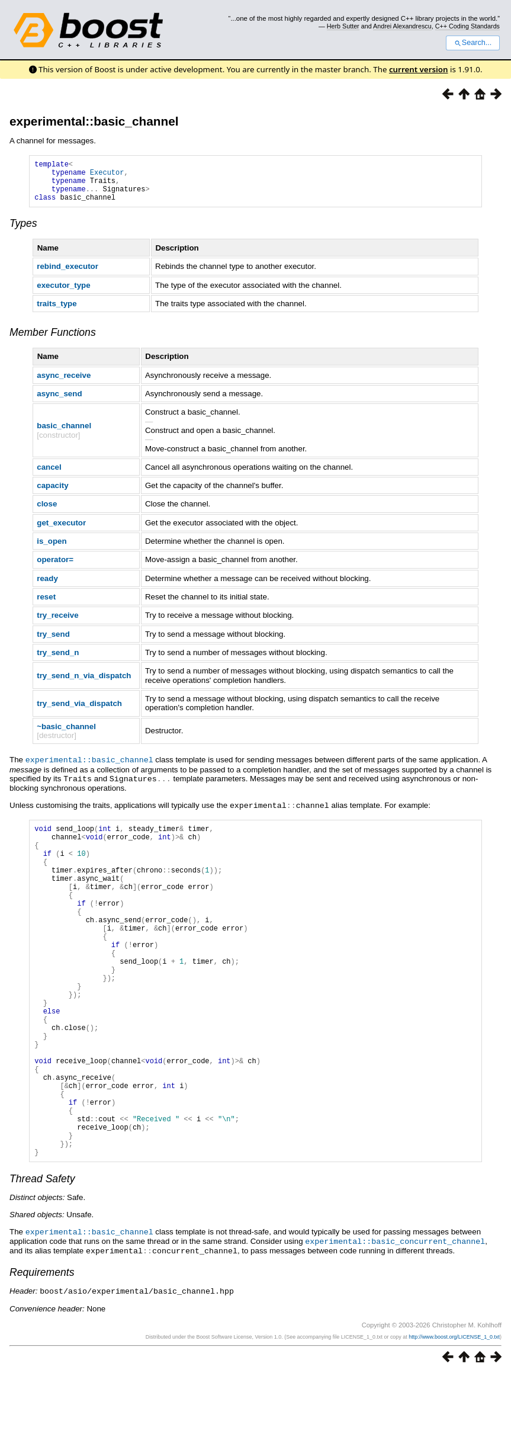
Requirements (42, 1349)
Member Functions (52, 341)
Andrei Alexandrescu (402, 26)
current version (418, 69)
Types (23, 232)
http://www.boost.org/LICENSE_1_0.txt (454, 1413)
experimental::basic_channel (94, 121)
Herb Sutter (343, 26)
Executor (107, 176)
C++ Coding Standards (467, 26)
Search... (472, 43)
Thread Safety (42, 1257)
